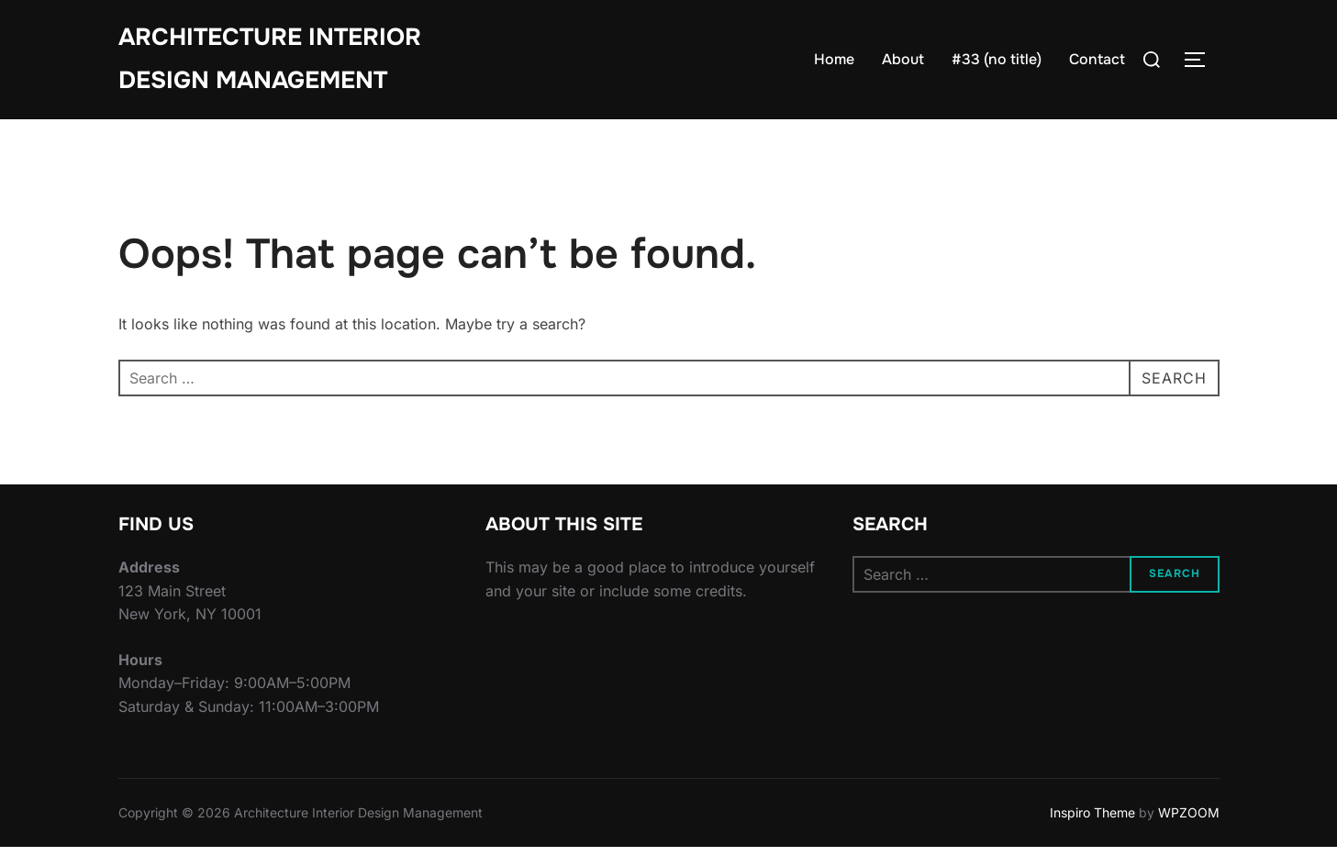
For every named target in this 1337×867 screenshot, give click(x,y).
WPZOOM (1189, 831)
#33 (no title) (997, 59)
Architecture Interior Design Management (269, 58)
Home (834, 59)
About (903, 59)
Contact (1097, 59)
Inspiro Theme (1092, 831)
